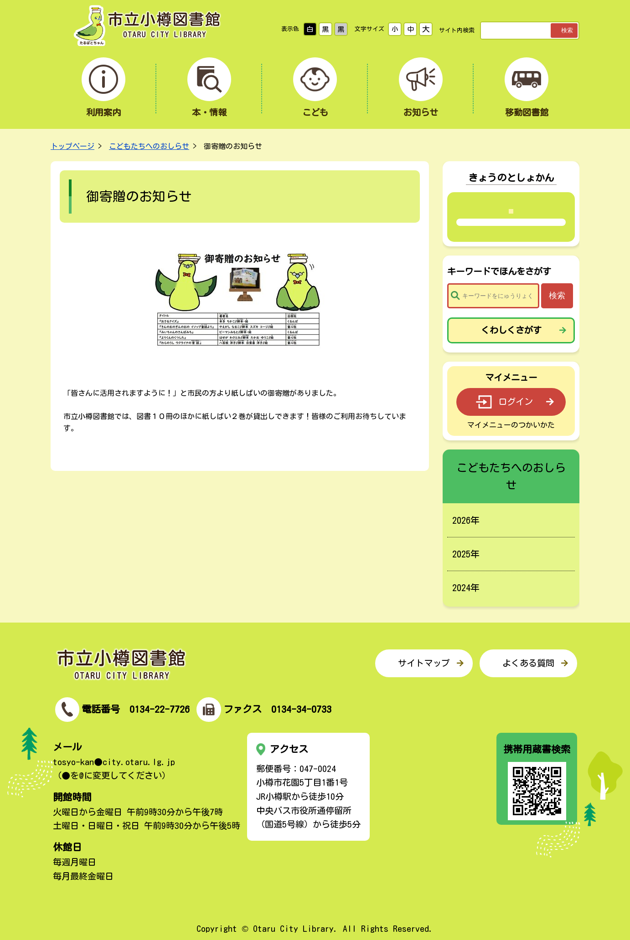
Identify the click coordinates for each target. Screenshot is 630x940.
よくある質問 (528, 663)
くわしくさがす (511, 330)
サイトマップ (424, 663)
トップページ (72, 146)
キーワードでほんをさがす (499, 271)
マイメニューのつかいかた (511, 425)
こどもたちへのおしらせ (149, 146)
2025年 (466, 553)
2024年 (466, 587)
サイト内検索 (457, 30)
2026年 (466, 520)
